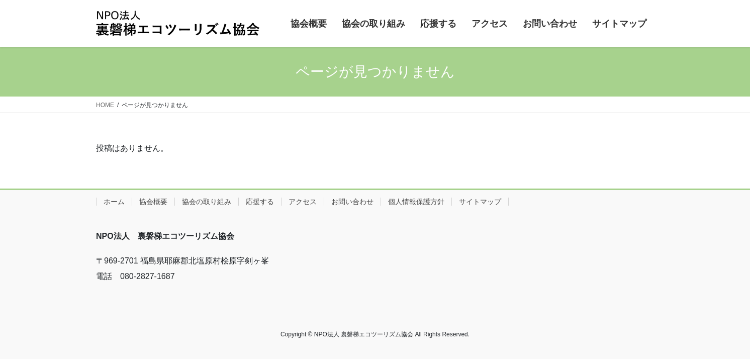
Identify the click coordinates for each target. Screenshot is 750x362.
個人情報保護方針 (416, 202)
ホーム (114, 202)
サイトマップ (480, 202)
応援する (260, 202)
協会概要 (153, 202)
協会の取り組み (206, 202)
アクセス (303, 202)
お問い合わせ (352, 202)
